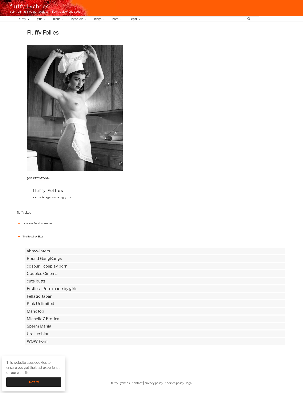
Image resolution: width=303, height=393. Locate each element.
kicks (58, 19)
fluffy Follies (48, 190)
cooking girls (62, 197)
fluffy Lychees (29, 6)
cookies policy (174, 383)
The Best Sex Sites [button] (30, 236)
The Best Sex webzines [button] (32, 359)
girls (41, 19)
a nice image (42, 197)
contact (137, 383)
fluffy (24, 19)
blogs (99, 19)
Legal (135, 19)
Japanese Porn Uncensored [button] (35, 223)
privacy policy (154, 383)
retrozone (41, 178)
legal (189, 383)
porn (117, 19)
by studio (79, 19)
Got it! (34, 382)
